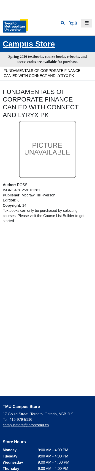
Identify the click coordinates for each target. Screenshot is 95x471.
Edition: (9, 200)
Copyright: (12, 205)
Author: (9, 185)
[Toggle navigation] (86, 23)
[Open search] (62, 23)
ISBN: (8, 190)
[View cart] (73, 23)
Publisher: (12, 195)
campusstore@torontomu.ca (26, 425)
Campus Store (29, 44)
